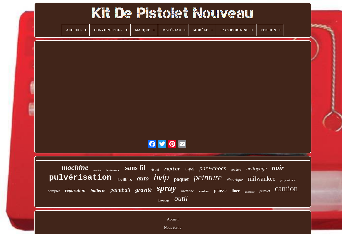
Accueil (173, 219)
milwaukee (262, 178)
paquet (181, 179)
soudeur (204, 191)
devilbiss (124, 179)
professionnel (288, 180)
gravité (143, 190)
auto (143, 178)
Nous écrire (173, 227)
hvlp (161, 177)
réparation (75, 190)
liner (236, 191)
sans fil (135, 167)
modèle (97, 170)
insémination (113, 170)
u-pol (189, 169)
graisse (220, 190)
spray (166, 188)
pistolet (265, 191)
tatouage (163, 200)
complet (54, 191)
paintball (120, 190)
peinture (208, 177)
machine (75, 167)
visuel (154, 169)
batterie (98, 190)
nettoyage (256, 168)
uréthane (187, 191)
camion (286, 188)
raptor (172, 169)
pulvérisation (80, 177)
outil (181, 198)
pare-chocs (212, 168)
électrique (235, 180)
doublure (249, 191)
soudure (236, 169)
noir (278, 167)
